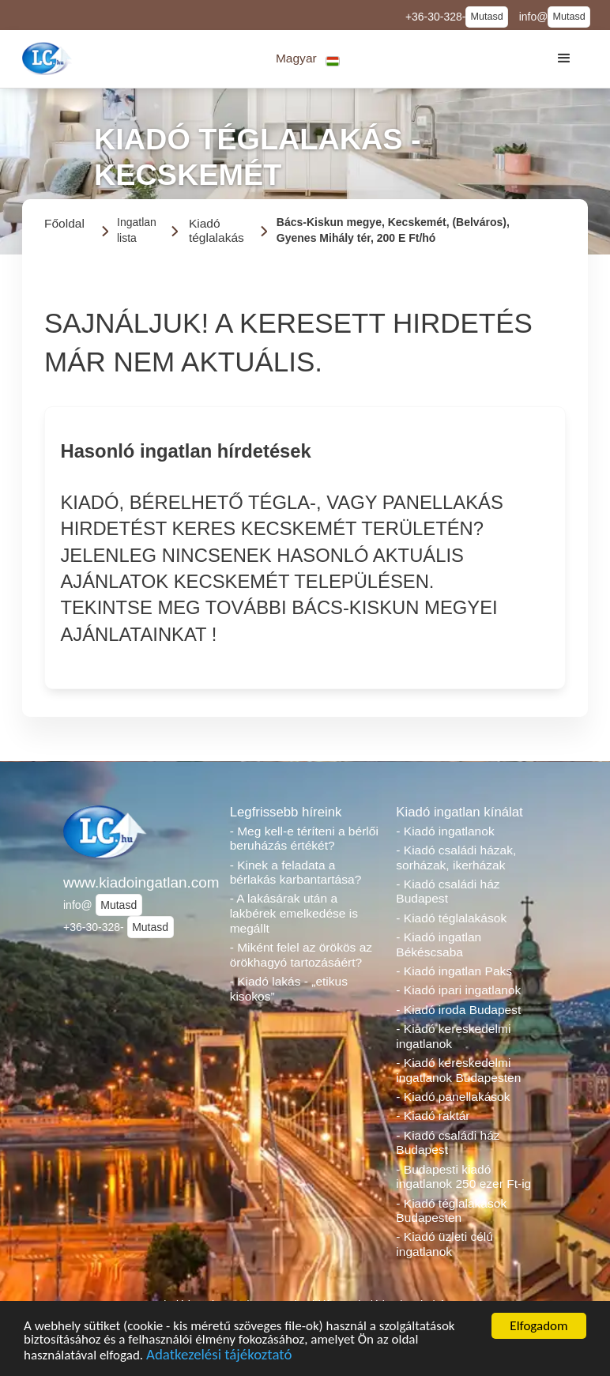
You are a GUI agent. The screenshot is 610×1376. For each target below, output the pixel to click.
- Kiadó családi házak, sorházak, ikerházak (456, 857)
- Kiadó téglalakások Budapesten (451, 1211)
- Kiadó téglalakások (451, 918)
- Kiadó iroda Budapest (458, 1009)
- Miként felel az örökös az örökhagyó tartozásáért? (301, 955)
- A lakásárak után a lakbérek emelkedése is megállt (294, 913)
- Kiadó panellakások (453, 1096)
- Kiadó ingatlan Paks (454, 971)
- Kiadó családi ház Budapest (447, 891)
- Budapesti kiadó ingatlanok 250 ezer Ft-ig (463, 1177)
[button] (308, 58)
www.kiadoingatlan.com (138, 882)
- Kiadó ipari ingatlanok (458, 990)
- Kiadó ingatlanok (445, 831)
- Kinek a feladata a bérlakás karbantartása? (296, 872)
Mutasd (486, 16)
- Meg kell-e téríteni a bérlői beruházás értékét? (304, 838)
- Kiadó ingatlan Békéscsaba (438, 944)
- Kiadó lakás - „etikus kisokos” (289, 989)
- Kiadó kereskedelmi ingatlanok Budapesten (458, 1070)
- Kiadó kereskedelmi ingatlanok (453, 1036)
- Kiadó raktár (432, 1115)
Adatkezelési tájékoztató (219, 1360)
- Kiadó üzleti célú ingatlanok (444, 1244)
